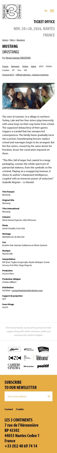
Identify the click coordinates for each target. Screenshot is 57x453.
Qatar (33, 66)
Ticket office (44, 21)
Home (5, 40)
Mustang (21, 40)
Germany (15, 66)
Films (12, 40)
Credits (20, 409)
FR (46, 11)
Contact (9, 409)
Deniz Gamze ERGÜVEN (18, 57)
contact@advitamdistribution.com (27, 290)
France (5, 66)
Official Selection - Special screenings (32, 74)
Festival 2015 (8, 74)
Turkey (25, 66)
